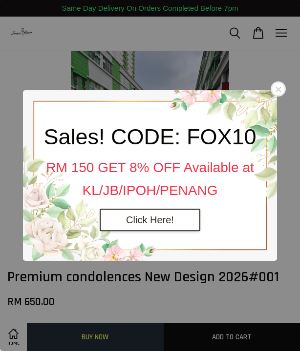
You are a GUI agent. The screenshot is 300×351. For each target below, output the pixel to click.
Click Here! (150, 219)
